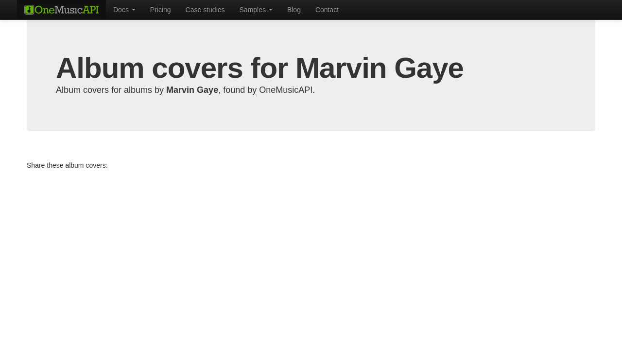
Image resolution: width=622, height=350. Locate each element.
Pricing (160, 10)
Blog (294, 10)
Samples (256, 10)
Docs (124, 10)
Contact (327, 10)
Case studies (205, 10)
